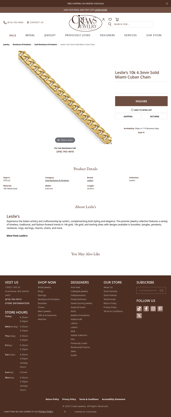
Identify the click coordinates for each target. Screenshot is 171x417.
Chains (41, 307)
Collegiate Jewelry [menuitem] (79, 291)
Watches (42, 319)
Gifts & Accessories (47, 315)
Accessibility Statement (113, 399)
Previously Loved (77, 35)
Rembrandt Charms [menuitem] (80, 347)
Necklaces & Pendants (22, 44)
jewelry (6, 44)
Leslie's (90, 180)
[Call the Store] (13, 299)
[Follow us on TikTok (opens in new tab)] (139, 308)
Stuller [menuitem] (74, 355)
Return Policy (110, 303)
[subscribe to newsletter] (161, 290)
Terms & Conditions (113, 311)
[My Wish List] (110, 19)
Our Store (154, 35)
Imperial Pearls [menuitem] (78, 307)
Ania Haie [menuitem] (75, 287)
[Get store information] (17, 303)
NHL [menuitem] (73, 339)
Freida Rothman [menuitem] (78, 299)
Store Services (110, 291)
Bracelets (42, 303)
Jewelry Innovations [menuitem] (80, 315)
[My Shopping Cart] (117, 19)
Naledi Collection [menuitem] (79, 335)
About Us (108, 287)
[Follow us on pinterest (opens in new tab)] (160, 308)
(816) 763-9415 (65, 151)
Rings (40, 291)
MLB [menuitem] (73, 331)
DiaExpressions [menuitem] (78, 295)
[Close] (167, 3)
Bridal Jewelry (44, 287)
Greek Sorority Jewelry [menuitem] (81, 303)
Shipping (128, 116)
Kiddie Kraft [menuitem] (76, 319)
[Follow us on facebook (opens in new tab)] (146, 308)
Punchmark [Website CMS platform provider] (91, 412)
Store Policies (110, 295)
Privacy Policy (110, 307)
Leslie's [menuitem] (74, 327)
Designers (107, 35)
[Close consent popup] (65, 412)
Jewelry (50, 35)
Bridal (30, 35)
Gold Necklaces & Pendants (45, 44)
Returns (154, 116)
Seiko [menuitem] (73, 351)
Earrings (42, 295)
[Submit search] (109, 24)
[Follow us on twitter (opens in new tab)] (139, 315)
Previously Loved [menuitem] (79, 343)
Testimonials (110, 299)
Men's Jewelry (44, 311)
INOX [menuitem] (73, 311)
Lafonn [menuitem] (74, 323)
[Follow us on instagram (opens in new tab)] (153, 308)
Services (130, 35)
